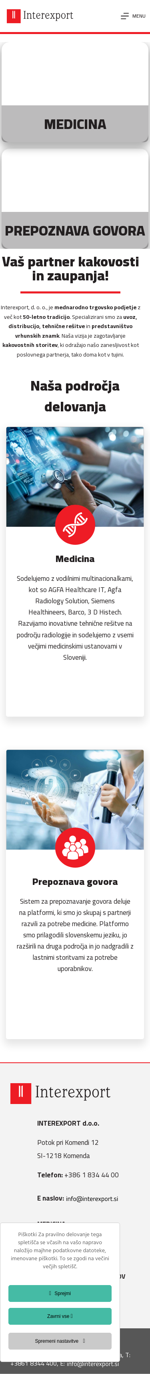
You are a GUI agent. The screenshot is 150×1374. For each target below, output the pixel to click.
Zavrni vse (60, 1316)
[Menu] (133, 16)
